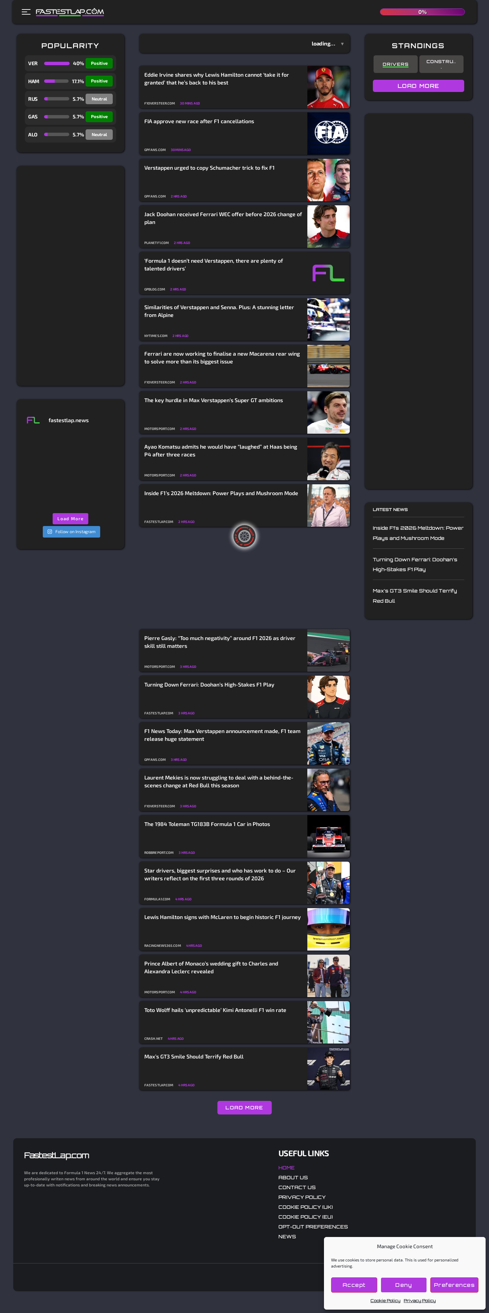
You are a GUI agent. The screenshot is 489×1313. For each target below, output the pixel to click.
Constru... (441, 64)
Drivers (396, 64)
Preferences (454, 1285)
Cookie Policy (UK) (305, 1207)
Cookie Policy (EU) (305, 1217)
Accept (354, 1285)
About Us (293, 1177)
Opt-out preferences (313, 1227)
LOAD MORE (244, 1107)
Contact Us (297, 1187)
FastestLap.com (56, 1155)
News (287, 1236)
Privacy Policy (420, 1300)
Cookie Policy (385, 1300)
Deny (403, 1285)
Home (286, 1167)
